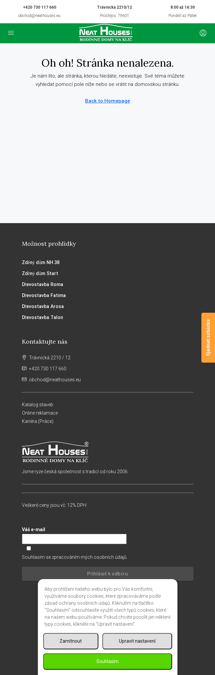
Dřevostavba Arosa (43, 306)
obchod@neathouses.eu (39, 15)
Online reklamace (40, 413)
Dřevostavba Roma (42, 284)
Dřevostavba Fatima (44, 295)
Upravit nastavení (137, 641)
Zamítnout (70, 641)
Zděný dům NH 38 (41, 262)
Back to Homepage (107, 101)
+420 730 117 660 (39, 7)
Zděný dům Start (40, 273)
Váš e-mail (107, 535)
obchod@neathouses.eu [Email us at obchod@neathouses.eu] (55, 379)
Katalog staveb (37, 404)
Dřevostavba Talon (42, 317)
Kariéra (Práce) (38, 421)
